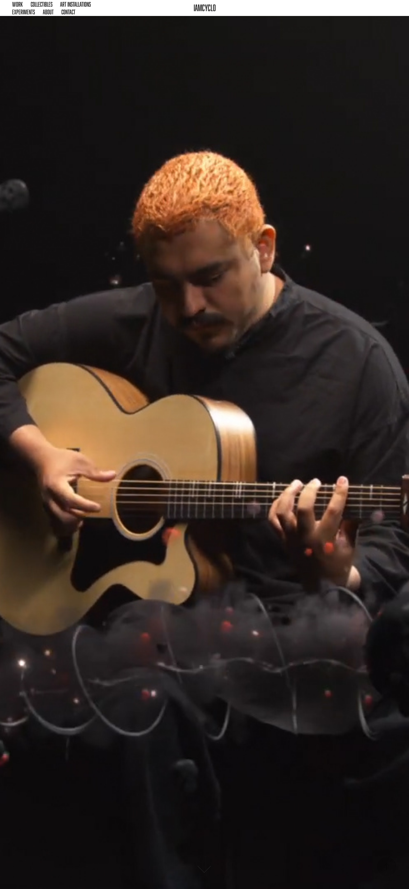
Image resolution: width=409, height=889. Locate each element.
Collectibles (41, 4)
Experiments (23, 11)
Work (17, 4)
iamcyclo (205, 8)
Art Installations (75, 4)
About (48, 11)
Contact (68, 11)
